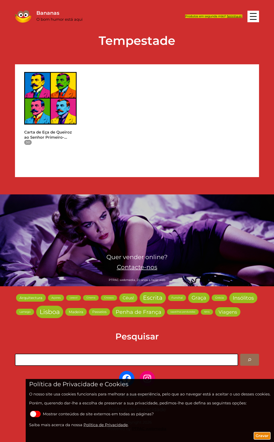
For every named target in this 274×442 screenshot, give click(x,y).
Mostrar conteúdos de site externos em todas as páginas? (92, 414)
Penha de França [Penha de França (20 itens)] (138, 312)
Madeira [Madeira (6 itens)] (76, 312)
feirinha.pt (234, 16)
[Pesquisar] (249, 360)
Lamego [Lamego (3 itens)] (25, 311)
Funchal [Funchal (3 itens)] (177, 297)
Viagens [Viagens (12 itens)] (228, 312)
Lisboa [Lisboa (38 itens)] (50, 312)
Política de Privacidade (105, 425)
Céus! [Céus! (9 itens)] (128, 297)
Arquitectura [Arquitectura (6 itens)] (30, 298)
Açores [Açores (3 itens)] (56, 297)
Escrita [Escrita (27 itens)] (152, 297)
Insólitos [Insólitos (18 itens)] (243, 298)
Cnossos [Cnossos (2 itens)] (109, 297)
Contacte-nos (137, 267)
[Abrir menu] (253, 16)
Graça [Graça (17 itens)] (199, 298)
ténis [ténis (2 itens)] (207, 311)
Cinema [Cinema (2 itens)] (90, 297)
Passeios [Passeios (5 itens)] (99, 312)
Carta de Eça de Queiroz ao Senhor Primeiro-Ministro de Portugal (48, 135)
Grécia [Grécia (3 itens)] (219, 297)
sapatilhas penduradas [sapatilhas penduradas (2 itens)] (182, 311)
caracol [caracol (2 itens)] (73, 297)
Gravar (262, 435)
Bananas (47, 13)
